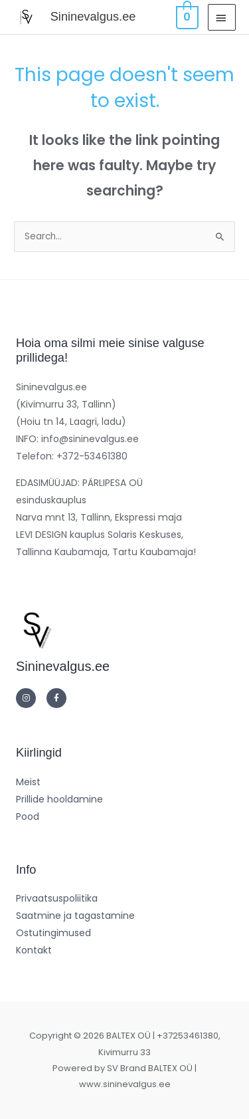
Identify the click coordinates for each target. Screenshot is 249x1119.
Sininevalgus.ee (93, 16)
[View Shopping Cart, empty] (186, 17)
